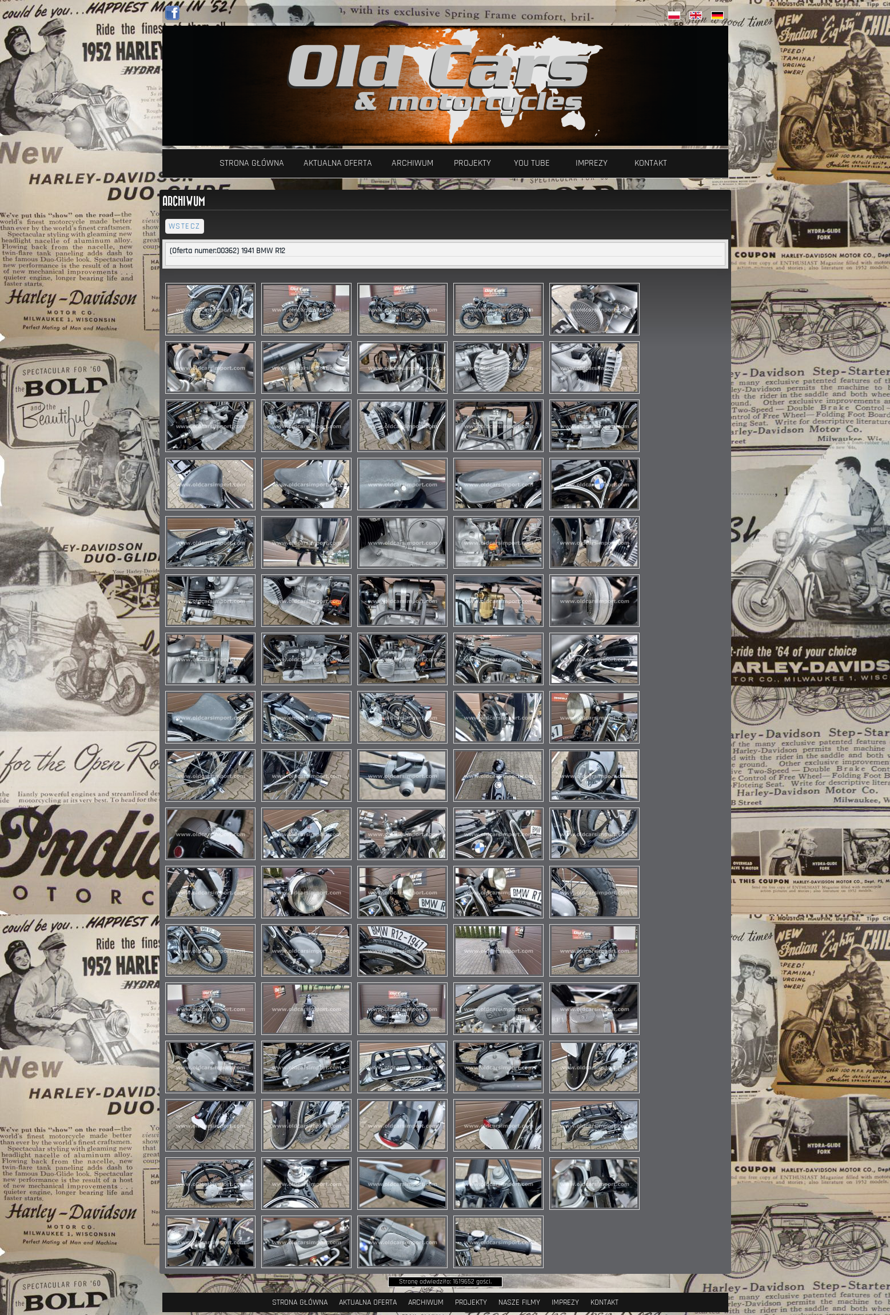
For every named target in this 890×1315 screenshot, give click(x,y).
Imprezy (592, 163)
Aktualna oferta (338, 163)
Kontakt (650, 163)
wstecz (185, 226)
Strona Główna (251, 163)
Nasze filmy (519, 1302)
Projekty (472, 163)
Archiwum (412, 163)
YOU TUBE (532, 163)
